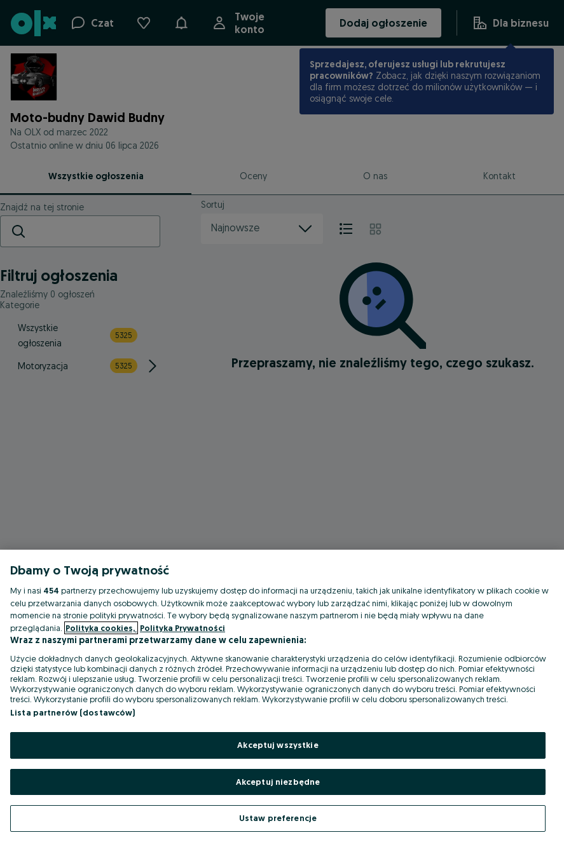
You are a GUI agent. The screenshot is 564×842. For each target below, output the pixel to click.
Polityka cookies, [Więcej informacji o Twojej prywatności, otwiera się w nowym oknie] (101, 628)
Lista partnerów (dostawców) (72, 712)
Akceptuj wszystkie (277, 745)
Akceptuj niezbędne (278, 782)
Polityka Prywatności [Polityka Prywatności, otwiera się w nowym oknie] (182, 628)
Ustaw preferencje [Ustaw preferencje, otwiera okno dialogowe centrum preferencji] (278, 818)
